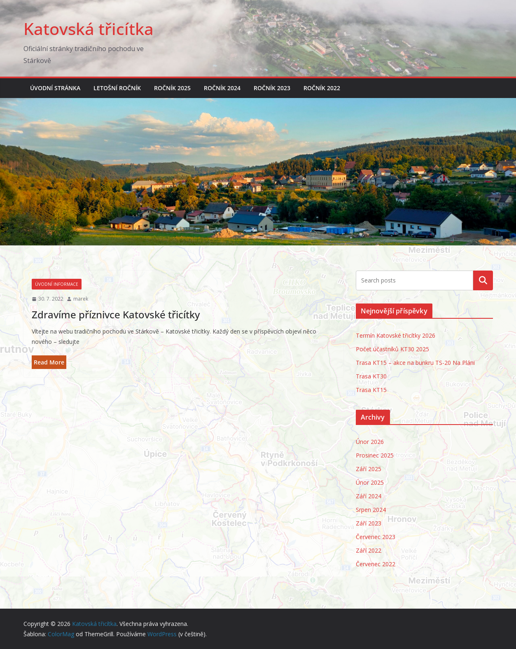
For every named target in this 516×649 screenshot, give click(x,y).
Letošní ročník (117, 88)
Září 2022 (368, 550)
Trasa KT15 (371, 390)
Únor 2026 (370, 442)
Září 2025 (368, 469)
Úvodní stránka (55, 88)
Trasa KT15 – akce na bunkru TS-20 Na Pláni (415, 363)
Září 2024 (368, 496)
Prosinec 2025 (375, 455)
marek (80, 298)
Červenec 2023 (375, 537)
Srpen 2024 (371, 510)
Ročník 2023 (272, 88)
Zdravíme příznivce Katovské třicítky (116, 314)
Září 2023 (368, 523)
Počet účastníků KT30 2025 (392, 349)
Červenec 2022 (375, 564)
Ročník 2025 (172, 88)
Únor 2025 (370, 482)
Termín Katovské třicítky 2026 (395, 335)
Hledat (483, 280)
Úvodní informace (56, 284)
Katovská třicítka (88, 28)
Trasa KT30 (371, 376)
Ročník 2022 (322, 88)
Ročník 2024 (222, 88)
